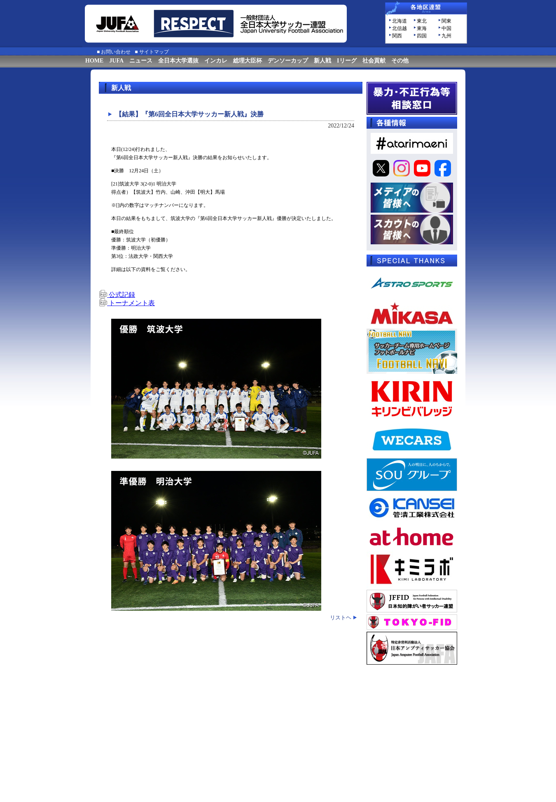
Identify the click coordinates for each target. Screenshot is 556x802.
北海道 (399, 21)
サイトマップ (154, 52)
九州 (446, 36)
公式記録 (117, 294)
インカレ (215, 61)
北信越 (399, 28)
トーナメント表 (127, 302)
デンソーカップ (288, 61)
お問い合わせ (116, 52)
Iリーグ (346, 61)
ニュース (140, 61)
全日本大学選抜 (178, 61)
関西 (397, 36)
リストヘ (340, 617)
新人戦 (322, 61)
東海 (422, 28)
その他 (400, 61)
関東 (446, 21)
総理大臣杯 (247, 61)
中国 (446, 28)
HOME (94, 61)
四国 (422, 36)
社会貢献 (373, 61)
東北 (422, 21)
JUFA (116, 61)
